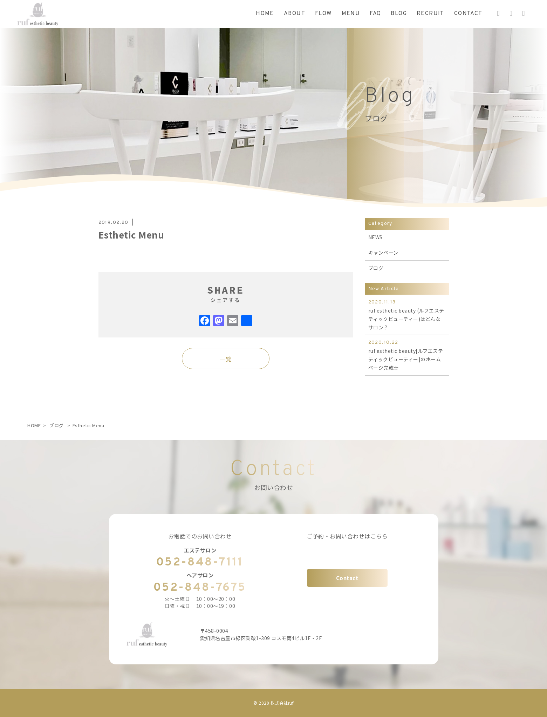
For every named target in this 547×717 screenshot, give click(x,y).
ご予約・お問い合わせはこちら (347, 536)
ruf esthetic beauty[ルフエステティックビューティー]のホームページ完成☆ (406, 355)
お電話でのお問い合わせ (200, 536)
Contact (347, 578)
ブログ (376, 268)
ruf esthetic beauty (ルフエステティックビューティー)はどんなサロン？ (406, 314)
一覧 (225, 359)
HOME (34, 425)
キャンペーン (383, 252)
